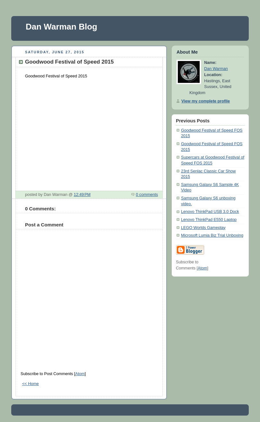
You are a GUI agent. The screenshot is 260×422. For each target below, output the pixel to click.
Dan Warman (216, 68)
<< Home (30, 384)
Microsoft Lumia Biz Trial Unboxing (212, 235)
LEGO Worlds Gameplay (203, 227)
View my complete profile (205, 101)
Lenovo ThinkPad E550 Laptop (209, 219)
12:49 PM (82, 194)
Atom (79, 374)
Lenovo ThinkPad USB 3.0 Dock (210, 211)
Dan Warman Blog (61, 26)
